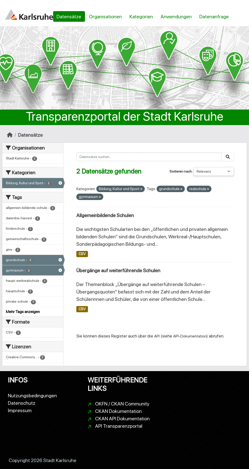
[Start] (10, 135)
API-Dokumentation (190, 336)
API (157, 336)
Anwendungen (176, 17)
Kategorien (141, 17)
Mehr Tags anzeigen (23, 311)
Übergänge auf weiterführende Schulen (118, 270)
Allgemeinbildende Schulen (105, 215)
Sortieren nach (180, 171)
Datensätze (69, 17)
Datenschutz (21, 403)
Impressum (20, 410)
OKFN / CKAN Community (122, 404)
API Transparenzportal (118, 426)
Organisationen (105, 17)
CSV (82, 254)
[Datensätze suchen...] (149, 157)
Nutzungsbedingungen (32, 396)
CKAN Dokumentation (118, 411)
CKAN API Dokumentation (122, 419)
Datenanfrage (214, 17)
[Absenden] (228, 157)
